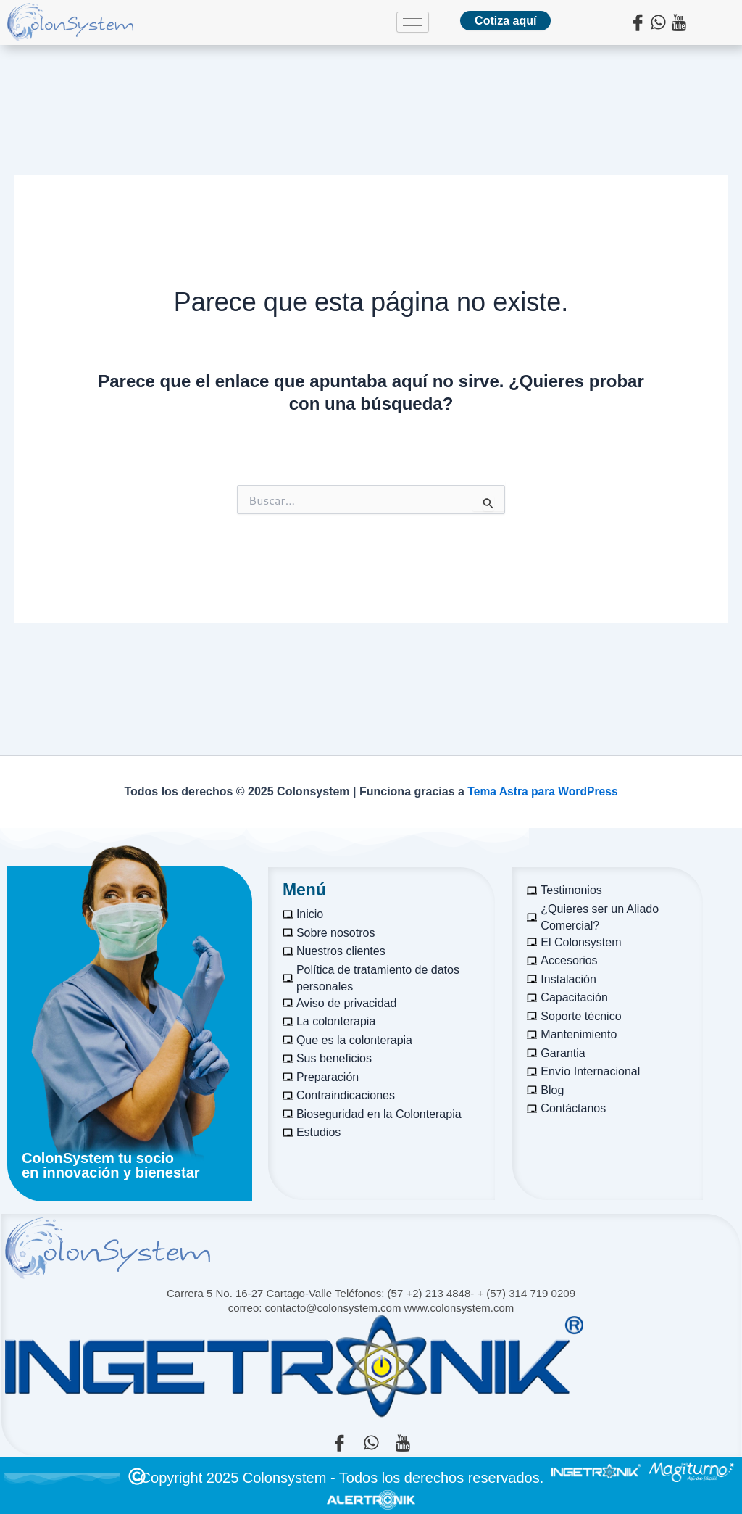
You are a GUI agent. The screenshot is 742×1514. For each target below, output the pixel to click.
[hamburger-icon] (412, 22)
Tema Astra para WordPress (543, 791)
